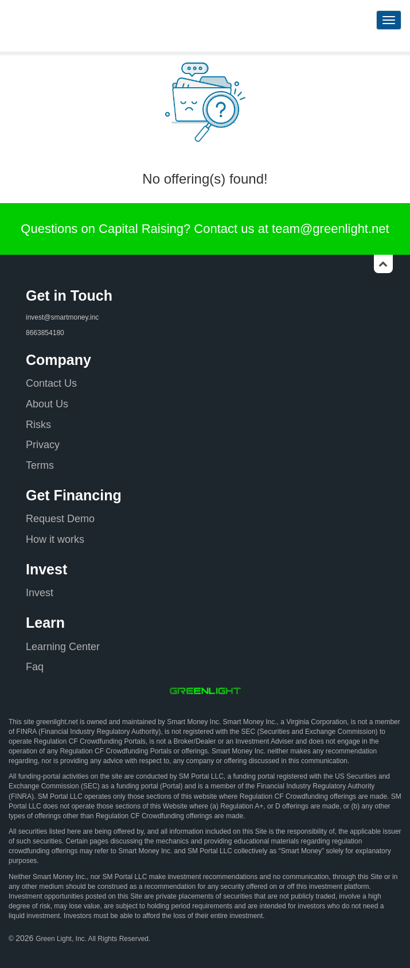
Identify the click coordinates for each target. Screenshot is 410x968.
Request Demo (60, 518)
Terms (40, 465)
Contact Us (51, 383)
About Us (47, 404)
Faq (35, 666)
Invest (39, 592)
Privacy (43, 444)
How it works (55, 539)
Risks (38, 424)
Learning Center (63, 646)
